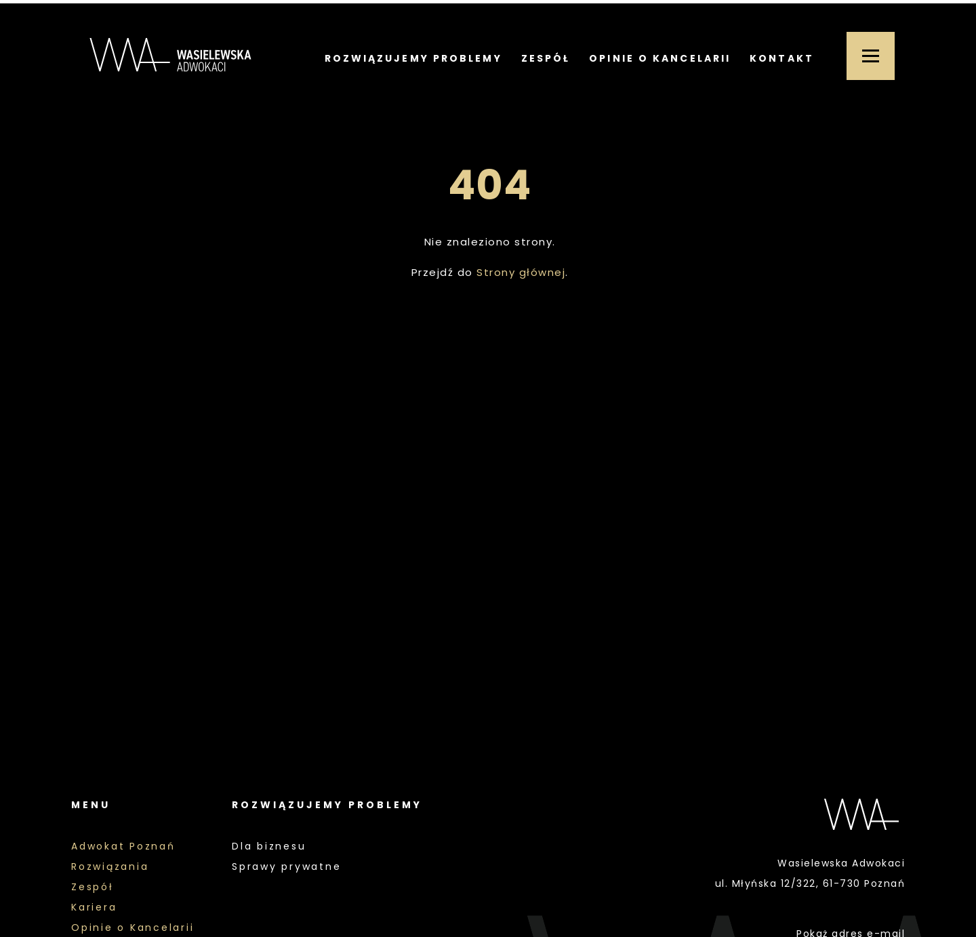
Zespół (546, 58)
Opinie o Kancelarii (660, 58)
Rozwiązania (109, 866)
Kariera (94, 907)
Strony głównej (520, 272)
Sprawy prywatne (286, 866)
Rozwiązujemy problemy (413, 58)
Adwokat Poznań (123, 846)
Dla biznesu (269, 846)
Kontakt (782, 58)
